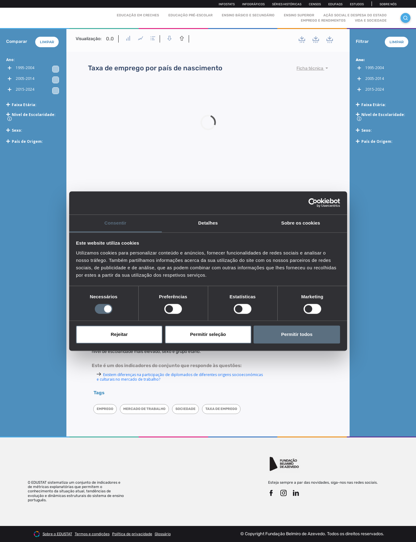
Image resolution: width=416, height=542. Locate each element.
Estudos (357, 4)
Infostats (227, 4)
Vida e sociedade (371, 21)
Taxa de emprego (221, 409)
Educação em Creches (138, 15)
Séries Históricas (286, 4)
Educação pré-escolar (190, 15)
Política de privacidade (132, 534)
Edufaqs (335, 4)
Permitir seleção (208, 334)
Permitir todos (297, 334)
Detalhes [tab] (208, 222)
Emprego (105, 409)
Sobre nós (388, 4)
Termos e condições (92, 534)
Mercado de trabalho (144, 409)
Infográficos (253, 4)
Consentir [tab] (115, 222)
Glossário (163, 534)
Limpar (47, 42)
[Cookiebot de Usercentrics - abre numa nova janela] (313, 202)
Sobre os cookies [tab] (300, 222)
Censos (315, 4)
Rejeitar (119, 334)
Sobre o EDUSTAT (57, 534)
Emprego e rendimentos (323, 21)
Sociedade (185, 409)
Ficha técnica (310, 68)
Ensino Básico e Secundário (248, 15)
